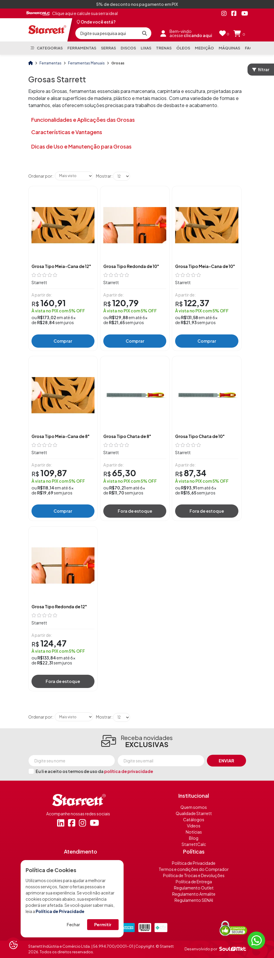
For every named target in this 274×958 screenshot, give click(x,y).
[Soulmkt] (232, 949)
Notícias (194, 831)
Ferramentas (50, 63)
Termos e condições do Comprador (194, 869)
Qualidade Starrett (194, 813)
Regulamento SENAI (194, 900)
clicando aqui (198, 35)
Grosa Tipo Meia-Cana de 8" (60, 436)
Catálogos (193, 819)
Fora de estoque (135, 511)
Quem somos (193, 807)
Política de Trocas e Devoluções (194, 875)
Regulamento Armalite (193, 894)
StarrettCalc (194, 844)
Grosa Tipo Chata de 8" (127, 436)
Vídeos (193, 825)
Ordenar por (40, 176)
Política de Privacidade (60, 911)
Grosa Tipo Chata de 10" (200, 436)
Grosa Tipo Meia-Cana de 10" (205, 266)
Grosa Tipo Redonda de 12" (59, 606)
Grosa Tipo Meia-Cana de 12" (61, 266)
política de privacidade (128, 771)
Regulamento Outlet (194, 887)
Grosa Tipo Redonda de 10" (131, 266)
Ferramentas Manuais (86, 63)
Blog (193, 838)
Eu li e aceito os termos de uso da (94, 771)
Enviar (226, 760)
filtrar (260, 69)
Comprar (63, 341)
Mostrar (103, 176)
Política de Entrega (194, 881)
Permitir (103, 924)
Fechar (73, 924)
